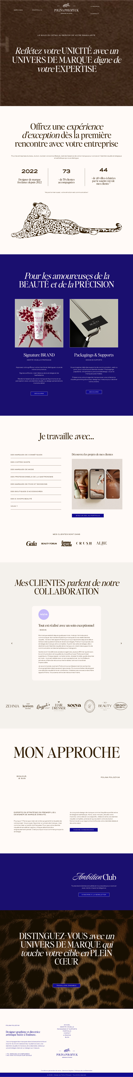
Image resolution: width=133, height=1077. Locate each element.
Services (18, 10)
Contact (95, 13)
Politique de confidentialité (83, 1070)
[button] (12, 643)
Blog (67, 1037)
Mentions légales (68, 1070)
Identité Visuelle (67, 1027)
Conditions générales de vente (51, 1070)
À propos (95, 6)
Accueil (67, 1025)
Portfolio (37, 10)
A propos (67, 1035)
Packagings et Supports (67, 1029)
